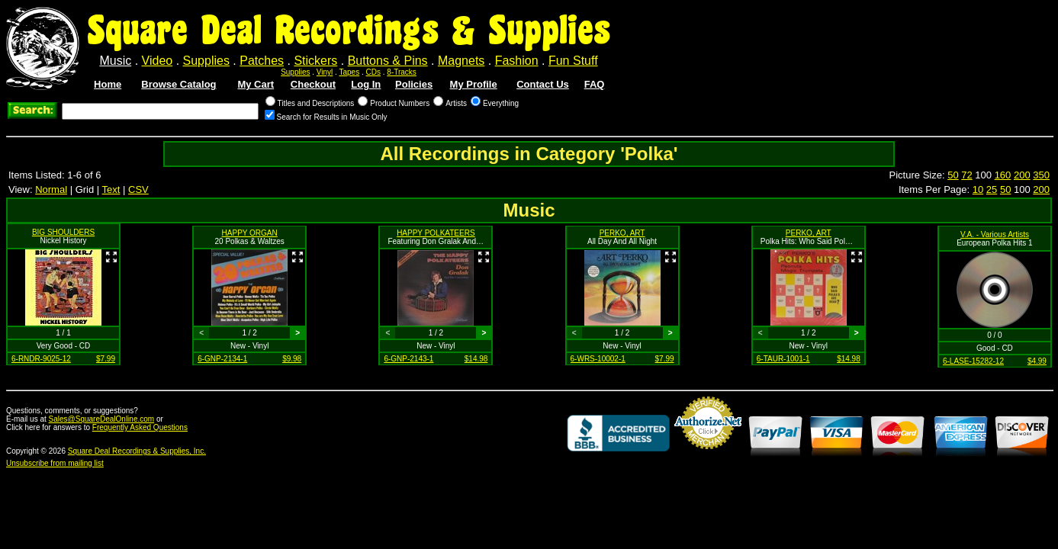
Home (107, 84)
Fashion (517, 60)
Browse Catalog (178, 84)
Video (157, 60)
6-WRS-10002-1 (598, 359)
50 (952, 175)
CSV (138, 189)
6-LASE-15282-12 (973, 361)
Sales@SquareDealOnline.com (102, 419)
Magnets (461, 60)
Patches (262, 60)
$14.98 (476, 359)
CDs (373, 72)
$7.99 (105, 359)
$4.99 (1037, 361)
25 (991, 189)
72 (966, 175)
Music (115, 60)
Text (111, 189)
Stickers (315, 60)
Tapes (349, 72)
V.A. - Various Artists (994, 234)
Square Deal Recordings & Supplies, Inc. (137, 451)
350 (1041, 175)
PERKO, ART (622, 233)
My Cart (255, 84)
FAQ (594, 84)
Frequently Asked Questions (140, 427)
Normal (51, 189)
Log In (366, 84)
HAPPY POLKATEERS (435, 233)
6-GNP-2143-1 (408, 359)
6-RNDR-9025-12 (41, 359)
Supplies (206, 60)
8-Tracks (401, 72)
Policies (414, 84)
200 (1022, 175)
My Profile (473, 84)
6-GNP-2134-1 (222, 359)
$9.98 (291, 359)
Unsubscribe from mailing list (55, 463)
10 (978, 189)
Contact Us (542, 84)
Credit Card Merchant (708, 455)
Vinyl (325, 72)
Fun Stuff (573, 60)
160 (1003, 175)
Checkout (313, 84)
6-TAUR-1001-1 (783, 359)
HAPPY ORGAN (250, 233)
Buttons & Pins (388, 60)
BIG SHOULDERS (63, 232)
